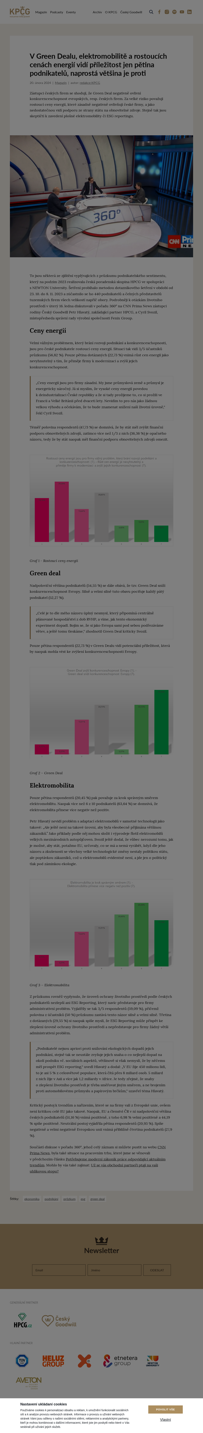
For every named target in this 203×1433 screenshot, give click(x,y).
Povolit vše (165, 1409)
